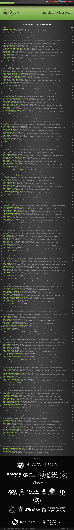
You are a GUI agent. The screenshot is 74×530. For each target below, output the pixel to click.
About (55, 5)
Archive (65, 5)
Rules (59, 5)
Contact (70, 5)
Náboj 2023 (49, 5)
